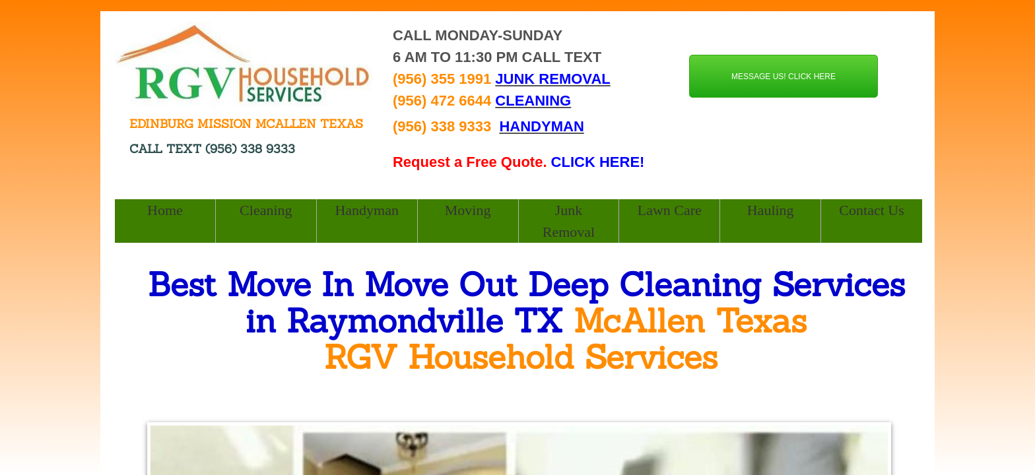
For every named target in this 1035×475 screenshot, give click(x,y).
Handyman (367, 210)
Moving (468, 210)
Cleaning (266, 210)
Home (165, 210)
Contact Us (871, 210)
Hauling (770, 210)
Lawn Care (670, 210)
